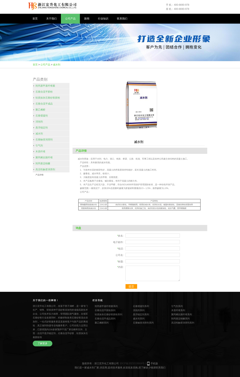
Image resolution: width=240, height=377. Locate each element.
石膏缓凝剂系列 (141, 306)
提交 (131, 286)
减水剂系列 (138, 318)
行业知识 (103, 18)
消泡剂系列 (138, 310)
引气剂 (39, 145)
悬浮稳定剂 (42, 127)
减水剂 (56, 64)
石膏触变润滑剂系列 (143, 322)
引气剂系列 (177, 306)
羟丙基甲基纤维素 (45, 85)
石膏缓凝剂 (42, 115)
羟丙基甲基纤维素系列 (106, 306)
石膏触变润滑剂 (44, 139)
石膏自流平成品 (44, 103)
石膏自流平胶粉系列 (105, 310)
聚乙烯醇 (40, 109)
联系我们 (122, 18)
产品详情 (39, 175)
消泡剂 (39, 121)
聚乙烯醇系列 (102, 322)
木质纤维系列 (178, 310)
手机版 (154, 363)
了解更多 (42, 343)
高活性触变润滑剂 (45, 169)
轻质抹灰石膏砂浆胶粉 (48, 97)
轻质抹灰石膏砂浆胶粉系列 (108, 314)
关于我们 (51, 18)
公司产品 (70, 18)
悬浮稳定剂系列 (141, 314)
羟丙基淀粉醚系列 (180, 318)
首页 (35, 18)
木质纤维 (40, 151)
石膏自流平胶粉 (44, 91)
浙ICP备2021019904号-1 (133, 363)
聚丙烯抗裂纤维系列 (181, 314)
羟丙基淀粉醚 (43, 163)
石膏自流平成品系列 (105, 318)
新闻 (86, 18)
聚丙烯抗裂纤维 (44, 157)
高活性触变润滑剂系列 (182, 322)
